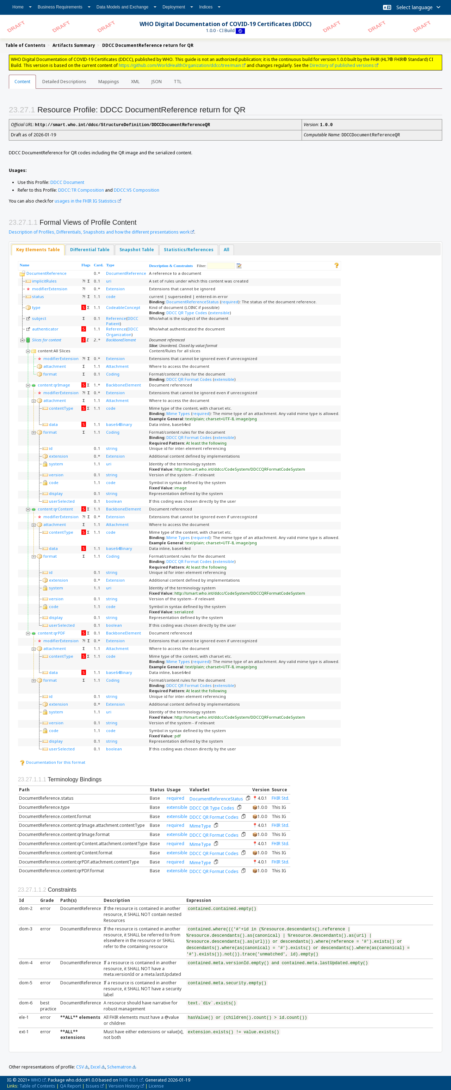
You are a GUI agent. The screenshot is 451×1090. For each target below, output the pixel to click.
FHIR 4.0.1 (128, 1079)
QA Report (70, 1085)
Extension (115, 288)
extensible (220, 312)
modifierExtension (49, 288)
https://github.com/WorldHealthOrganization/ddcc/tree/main (180, 65)
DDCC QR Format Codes (189, 378)
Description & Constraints (171, 265)
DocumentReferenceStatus (192, 301)
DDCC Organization (122, 331)
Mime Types (178, 412)
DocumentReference (46, 272)
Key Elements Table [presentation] (38, 249)
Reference (116, 317)
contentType (61, 407)
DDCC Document (67, 182)
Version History (124, 1085)
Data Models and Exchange (126, 7)
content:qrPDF (51, 632)
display (56, 492)
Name (25, 264)
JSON (157, 82)
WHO (36, 1079)
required (229, 301)
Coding (112, 373)
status (38, 295)
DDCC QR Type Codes (186, 312)
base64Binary (119, 423)
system (56, 463)
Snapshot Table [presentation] (136, 249)
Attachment (117, 365)
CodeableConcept (123, 306)
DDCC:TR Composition (81, 189)
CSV (80, 1066)
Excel (95, 1066)
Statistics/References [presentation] (189, 249)
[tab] (38, 249)
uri (108, 280)
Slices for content (46, 339)
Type (110, 264)
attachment (54, 365)
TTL (177, 82)
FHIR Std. (280, 797)
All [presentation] (226, 249)
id (50, 447)
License (156, 1085)
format (50, 373)
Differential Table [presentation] (90, 249)
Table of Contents (37, 1085)
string (111, 447)
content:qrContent (55, 508)
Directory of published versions (342, 65)
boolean (114, 500)
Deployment (177, 7)
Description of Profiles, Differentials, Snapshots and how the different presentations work (99, 231)
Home (22, 7)
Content (22, 82)
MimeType (200, 825)
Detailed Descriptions (64, 82)
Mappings (108, 82)
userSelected (62, 500)
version (56, 474)
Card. (98, 264)
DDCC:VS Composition (136, 189)
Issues (92, 1085)
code (111, 295)
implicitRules (44, 280)
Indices (210, 7)
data (53, 423)
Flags (85, 264)
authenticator (45, 328)
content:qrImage (54, 384)
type (36, 306)
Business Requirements (64, 7)
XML (135, 82)
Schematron (119, 1066)
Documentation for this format (52, 761)
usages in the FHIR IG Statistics (86, 200)
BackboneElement (121, 339)
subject (39, 317)
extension (58, 455)
